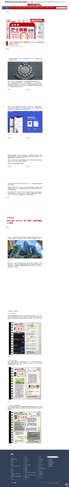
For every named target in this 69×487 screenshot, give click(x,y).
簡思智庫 (40, 471)
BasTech (58, 1)
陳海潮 (26, 476)
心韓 (35, 1)
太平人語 (40, 467)
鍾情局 (12, 460)
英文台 (16, 1)
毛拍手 (40, 456)
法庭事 (20, 7)
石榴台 (20, 1)
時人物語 (26, 460)
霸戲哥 (12, 464)
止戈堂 (40, 462)
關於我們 (51, 466)
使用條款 (51, 461)
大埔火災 (6, 7)
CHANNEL (24, 1)
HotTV (62, 1)
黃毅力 (26, 463)
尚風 (11, 468)
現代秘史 (26, 458)
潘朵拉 (12, 471)
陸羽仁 (26, 462)
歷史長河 (50, 1)
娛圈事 (32, 1)
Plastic (38, 1)
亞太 (29, 1)
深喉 (25, 456)
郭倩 (25, 459)
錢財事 (24, 7)
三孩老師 (12, 469)
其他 (53, 7)
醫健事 (37, 7)
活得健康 (12, 475)
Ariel (11, 456)
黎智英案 (11, 7)
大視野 (40, 7)
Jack (11, 467)
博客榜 (50, 7)
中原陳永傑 (41, 473)
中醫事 (33, 7)
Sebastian (41, 460)
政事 (14, 7)
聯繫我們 (51, 464)
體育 (42, 1)
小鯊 (11, 463)
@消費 (46, 7)
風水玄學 (40, 464)
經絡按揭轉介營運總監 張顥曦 (30, 475)
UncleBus (40, 472)
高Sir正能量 (41, 459)
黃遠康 (26, 467)
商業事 (30, 7)
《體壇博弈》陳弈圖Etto (15, 473)
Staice (26, 471)
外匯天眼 (12, 462)
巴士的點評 (13, 458)
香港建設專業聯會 (14, 459)
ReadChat (41, 475)
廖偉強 (26, 469)
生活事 (54, 1)
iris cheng (40, 477)
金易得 (26, 468)
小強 (40, 463)
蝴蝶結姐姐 (27, 477)
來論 (40, 476)
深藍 (40, 458)
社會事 (17, 7)
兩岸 (44, 7)
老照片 (12, 472)
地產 (27, 7)
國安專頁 (7, 1)
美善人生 (45, 1)
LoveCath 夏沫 (27, 464)
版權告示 (51, 459)
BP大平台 (12, 1)
